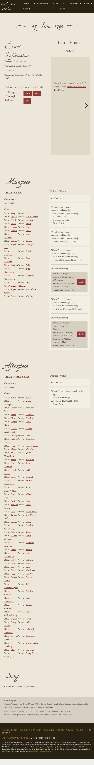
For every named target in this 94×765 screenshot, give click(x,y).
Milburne (22, 292)
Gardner (29, 435)
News (62, 9)
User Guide (73, 4)
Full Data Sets (58, 4)
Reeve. (35, 660)
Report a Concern (30, 736)
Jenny (13, 452)
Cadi (13, 507)
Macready (30, 282)
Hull (28, 219)
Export (14, 625)
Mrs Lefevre (31, 296)
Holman (29, 226)
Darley (28, 660)
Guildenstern (9, 285)
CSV (27, 101)
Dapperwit (8, 639)
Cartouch (8, 601)
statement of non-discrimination (41, 757)
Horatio (14, 233)
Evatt (28, 264)
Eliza (13, 656)
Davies (28, 237)
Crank (13, 556)
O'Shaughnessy (10, 621)
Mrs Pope (30, 302)
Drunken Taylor (11, 594)
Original (77, 51)
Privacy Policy (64, 736)
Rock (28, 493)
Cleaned (62, 57)
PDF (62, 51)
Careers (49, 736)
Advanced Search (40, 4)
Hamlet (17, 199)
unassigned (9, 663)
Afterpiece (13, 96)
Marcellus (8, 261)
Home (26, 4)
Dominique (9, 563)
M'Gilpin (8, 411)
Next (85, 111)
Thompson (30, 251)
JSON (28, 93)
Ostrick (14, 247)
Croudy (14, 442)
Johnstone (30, 421)
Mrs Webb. (30, 521)
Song (10, 100)
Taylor (13, 466)
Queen (13, 302)
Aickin (28, 230)
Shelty (13, 404)
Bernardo (8, 268)
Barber (13, 483)
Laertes (14, 237)
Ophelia (14, 223)
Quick (28, 289)
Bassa (13, 573)
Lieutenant (9, 608)
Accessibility (9, 736)
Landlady (8, 653)
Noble (28, 628)
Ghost (13, 230)
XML (37, 93)
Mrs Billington (32, 223)
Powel (28, 257)
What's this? (59, 205)
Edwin (28, 240)
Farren (28, 233)
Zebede (14, 538)
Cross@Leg (9, 535)
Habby (13, 566)
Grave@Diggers (10, 292)
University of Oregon (16, 744)
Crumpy (14, 528)
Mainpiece (13, 92)
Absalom (8, 552)
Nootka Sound (21, 383)
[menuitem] (26, 3)
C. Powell (30, 635)
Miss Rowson (31, 518)
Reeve (28, 469)
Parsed (77, 57)
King (13, 219)
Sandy (13, 421)
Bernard (29, 247)
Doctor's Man (10, 497)
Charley (14, 424)
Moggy (14, 456)
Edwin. (29, 404)
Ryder (28, 590)
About (86, 4)
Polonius (8, 244)
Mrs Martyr (30, 456)
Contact (26, 9)
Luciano (14, 271)
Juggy (13, 580)
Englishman (9, 490)
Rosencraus (9, 278)
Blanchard (30, 424)
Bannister (30, 414)
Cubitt (28, 271)
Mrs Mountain (32, 452)
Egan (28, 275)
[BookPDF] (70, 112)
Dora (13, 518)
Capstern (8, 615)
